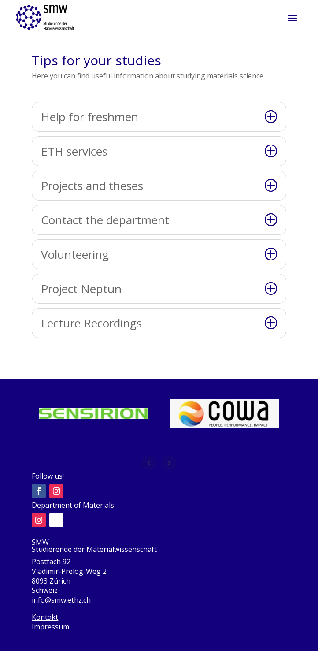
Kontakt (45, 617)
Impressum (50, 627)
